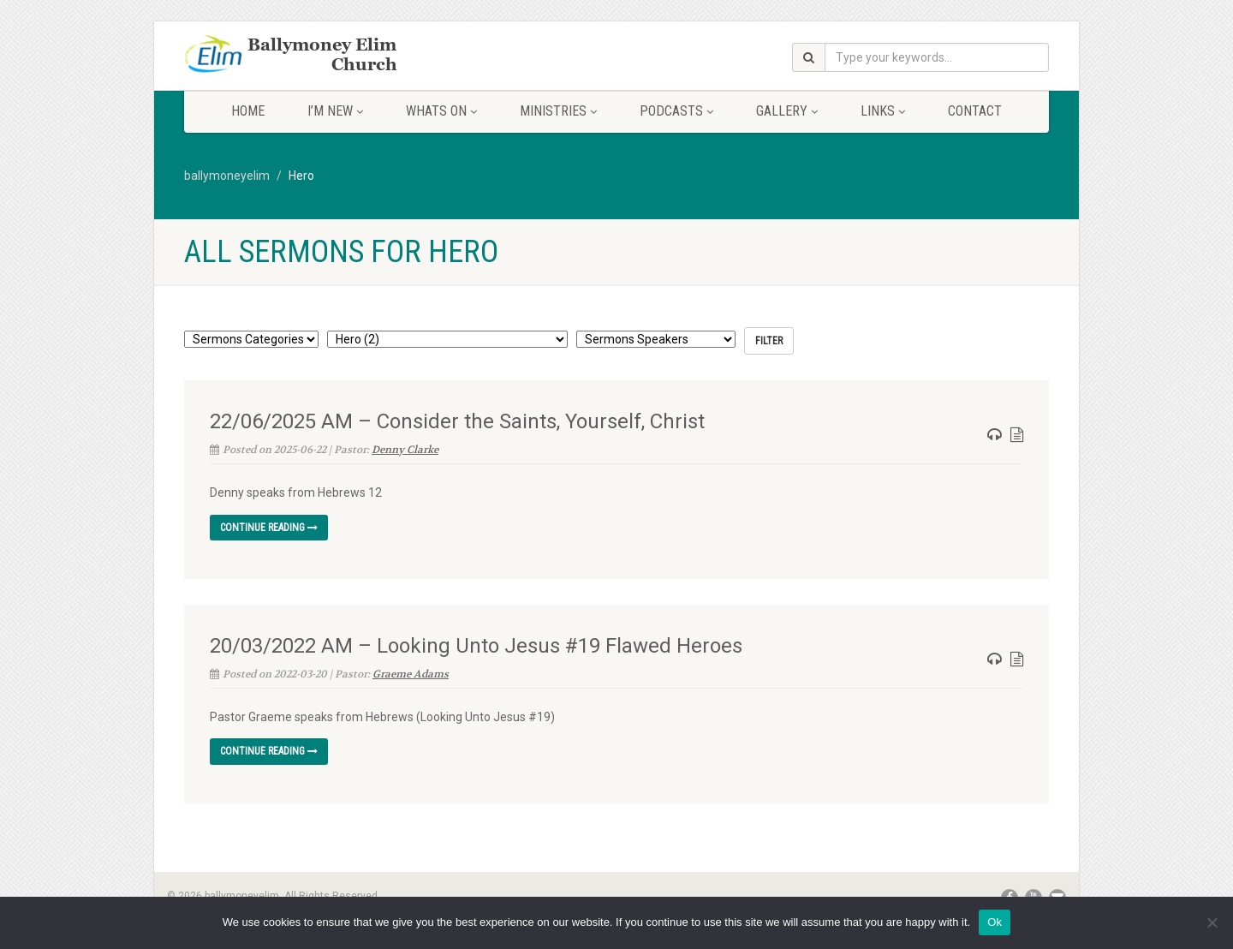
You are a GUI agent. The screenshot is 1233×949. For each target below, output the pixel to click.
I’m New (335, 111)
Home (248, 111)
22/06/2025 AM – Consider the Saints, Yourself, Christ (457, 421)
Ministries (558, 111)
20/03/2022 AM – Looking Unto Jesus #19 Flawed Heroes (476, 646)
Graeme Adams (410, 674)
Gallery (787, 111)
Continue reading (269, 528)
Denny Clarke (405, 450)
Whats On (441, 111)
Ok (994, 922)
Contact (975, 111)
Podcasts (676, 111)
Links (883, 111)
